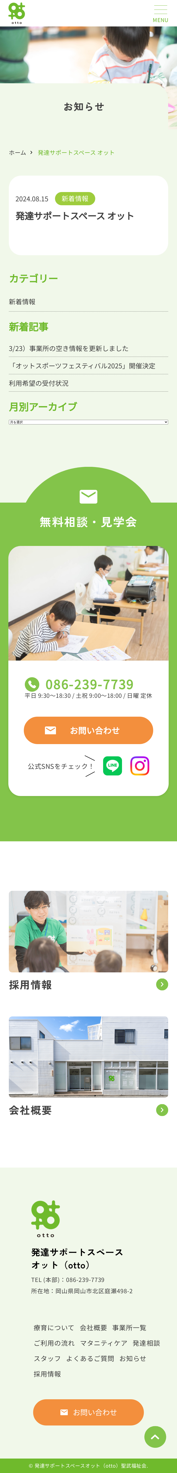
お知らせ (133, 1358)
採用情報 (47, 1373)
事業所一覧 (129, 1327)
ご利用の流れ (54, 1343)
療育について (54, 1327)
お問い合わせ (95, 730)
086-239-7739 (89, 684)
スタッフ (47, 1358)
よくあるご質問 (90, 1358)
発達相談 (146, 1343)
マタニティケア (104, 1343)
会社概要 (93, 1327)
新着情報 (75, 198)
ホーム (17, 152)
